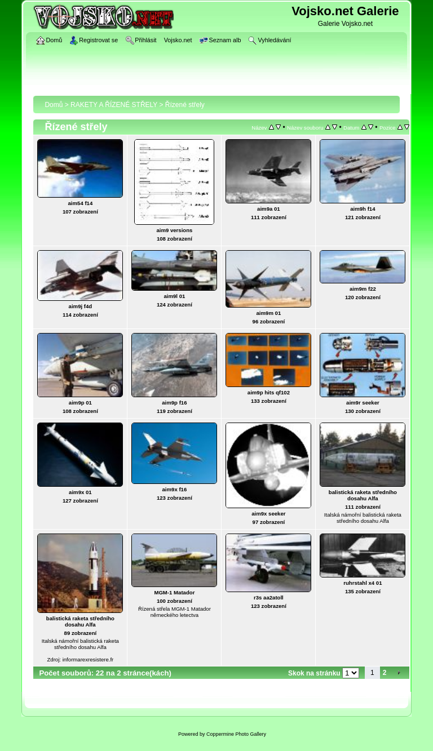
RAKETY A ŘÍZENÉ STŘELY (113, 105)
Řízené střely (185, 105)
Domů (54, 105)
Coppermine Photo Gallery (236, 734)
